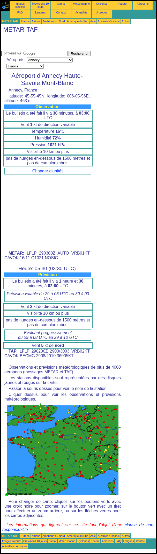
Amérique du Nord (53, 21)
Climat (61, 3)
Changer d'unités (47, 171)
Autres (126, 21)
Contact (61, 12)
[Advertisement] (61, 43)
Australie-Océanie (109, 21)
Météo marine (81, 3)
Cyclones (102, 3)
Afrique (36, 21)
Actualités (81, 12)
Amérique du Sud (77, 21)
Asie (93, 21)
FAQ (20, 12)
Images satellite (20, 5)
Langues (40, 12)
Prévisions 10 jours (40, 5)
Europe (25, 21)
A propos (101, 12)
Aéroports (142, 3)
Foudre (122, 3)
